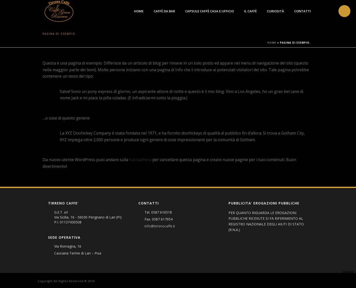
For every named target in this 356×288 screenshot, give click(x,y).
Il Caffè (250, 11)
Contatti (302, 11)
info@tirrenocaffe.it (160, 226)
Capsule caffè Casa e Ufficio (209, 11)
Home (139, 11)
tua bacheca (140, 159)
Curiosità (275, 11)
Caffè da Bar (164, 11)
